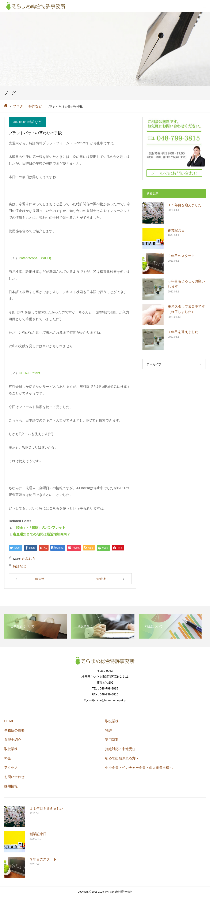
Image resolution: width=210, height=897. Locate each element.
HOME (9, 721)
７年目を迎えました (183, 332)
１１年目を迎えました (185, 205)
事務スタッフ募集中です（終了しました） (186, 309)
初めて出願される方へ (122, 758)
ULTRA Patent (29, 373)
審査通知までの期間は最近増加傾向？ (41, 534)
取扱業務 (11, 749)
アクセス (11, 767)
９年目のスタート (181, 256)
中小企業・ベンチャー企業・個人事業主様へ (139, 767)
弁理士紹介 (12, 739)
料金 (7, 758)
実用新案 (112, 739)
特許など (35, 122)
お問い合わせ (14, 777)
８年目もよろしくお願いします (186, 283)
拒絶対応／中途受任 (120, 749)
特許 (108, 730)
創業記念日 (176, 230)
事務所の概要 (14, 730)
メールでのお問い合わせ (174, 173)
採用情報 (11, 786)
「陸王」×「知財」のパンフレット (39, 527)
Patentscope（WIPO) (35, 258)
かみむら (28, 558)
